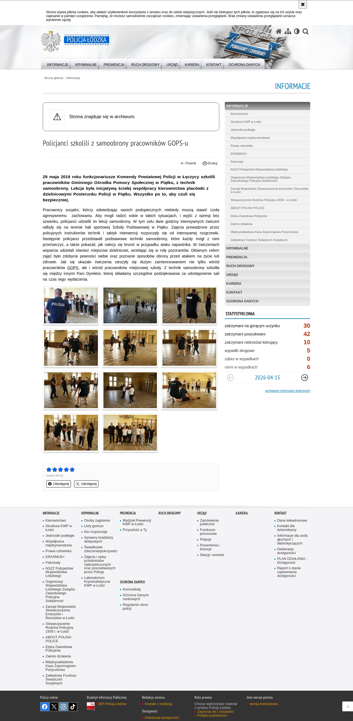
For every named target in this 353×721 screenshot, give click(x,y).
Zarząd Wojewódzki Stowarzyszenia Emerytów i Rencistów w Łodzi (269, 190)
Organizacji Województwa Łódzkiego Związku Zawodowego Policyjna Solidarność (261, 179)
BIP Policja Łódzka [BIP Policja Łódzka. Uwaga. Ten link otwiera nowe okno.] (112, 704)
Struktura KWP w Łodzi (246, 121)
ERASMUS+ (239, 153)
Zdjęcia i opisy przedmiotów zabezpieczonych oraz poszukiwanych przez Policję (100, 564)
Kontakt (234, 292)
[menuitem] (57, 63)
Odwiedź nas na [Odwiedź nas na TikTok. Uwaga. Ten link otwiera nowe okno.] (72, 706)
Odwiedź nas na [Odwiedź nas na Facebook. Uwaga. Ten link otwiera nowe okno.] (44, 706)
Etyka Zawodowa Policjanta (249, 216)
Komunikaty (132, 589)
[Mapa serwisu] (288, 31)
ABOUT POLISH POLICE (247, 208)
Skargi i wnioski (212, 555)
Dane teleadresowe (292, 520)
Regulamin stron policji (135, 607)
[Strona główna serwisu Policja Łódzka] (279, 31)
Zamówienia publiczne (209, 522)
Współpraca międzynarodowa (250, 137)
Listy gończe (93, 526)
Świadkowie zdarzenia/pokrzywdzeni (100, 549)
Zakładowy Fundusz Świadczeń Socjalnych (259, 240)
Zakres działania (241, 224)
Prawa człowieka (242, 145)
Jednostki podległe (243, 129)
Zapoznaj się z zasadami (215, 712)
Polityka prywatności (212, 715)
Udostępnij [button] (58, 484)
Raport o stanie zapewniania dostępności (289, 572)
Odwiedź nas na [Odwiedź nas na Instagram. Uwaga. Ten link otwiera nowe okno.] (63, 706)
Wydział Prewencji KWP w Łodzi (137, 522)
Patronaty (237, 161)
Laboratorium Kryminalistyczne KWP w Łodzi (97, 581)
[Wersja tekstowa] (297, 31)
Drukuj (210, 163)
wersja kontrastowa (264, 704)
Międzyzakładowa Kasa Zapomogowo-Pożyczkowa (264, 232)
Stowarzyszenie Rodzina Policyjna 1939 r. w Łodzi (264, 200)
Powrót (188, 163)
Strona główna (53, 78)
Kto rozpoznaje (95, 532)
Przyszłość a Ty (135, 530)
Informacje (73, 78)
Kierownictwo (239, 113)
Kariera (234, 284)
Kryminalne (237, 248)
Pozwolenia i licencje (210, 547)
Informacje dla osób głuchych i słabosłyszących (292, 539)
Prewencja (237, 257)
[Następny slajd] (304, 377)
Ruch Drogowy (240, 266)
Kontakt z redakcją (158, 704)
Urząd (232, 275)
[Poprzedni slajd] (230, 377)
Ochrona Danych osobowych (136, 597)
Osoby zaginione (97, 520)
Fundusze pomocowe (208, 532)
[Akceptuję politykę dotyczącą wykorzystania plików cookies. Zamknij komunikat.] (303, 4)
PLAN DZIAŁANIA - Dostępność (292, 561)
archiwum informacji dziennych (287, 391)
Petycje (205, 539)
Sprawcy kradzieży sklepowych (98, 539)
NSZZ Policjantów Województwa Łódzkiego (259, 169)
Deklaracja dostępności (286, 551)
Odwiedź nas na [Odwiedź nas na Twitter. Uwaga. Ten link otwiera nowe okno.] (54, 706)
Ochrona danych (242, 301)
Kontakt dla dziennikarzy (286, 528)
